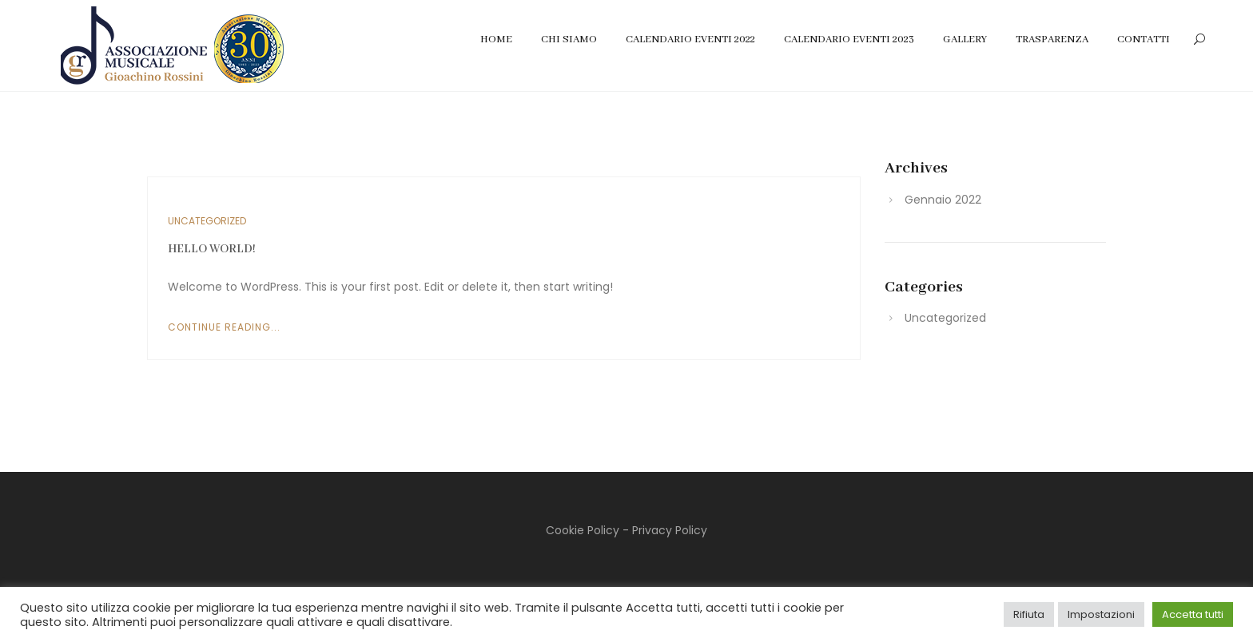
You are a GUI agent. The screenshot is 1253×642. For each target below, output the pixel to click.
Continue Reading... (224, 327)
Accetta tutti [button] (1192, 614)
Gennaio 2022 (943, 200)
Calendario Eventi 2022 (690, 39)
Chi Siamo (569, 39)
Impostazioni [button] (1101, 614)
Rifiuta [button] (1028, 614)
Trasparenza (1052, 39)
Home (496, 39)
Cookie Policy (582, 530)
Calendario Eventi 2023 (849, 39)
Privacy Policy (669, 530)
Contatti (1143, 39)
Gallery (965, 39)
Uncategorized (207, 221)
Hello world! (212, 249)
